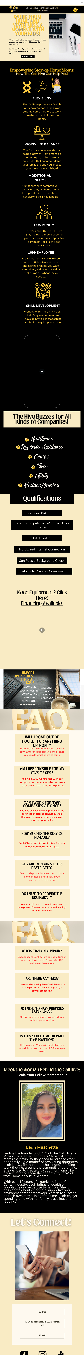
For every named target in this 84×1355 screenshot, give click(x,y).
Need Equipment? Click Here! (42, 595)
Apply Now (27, 56)
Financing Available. (42, 603)
